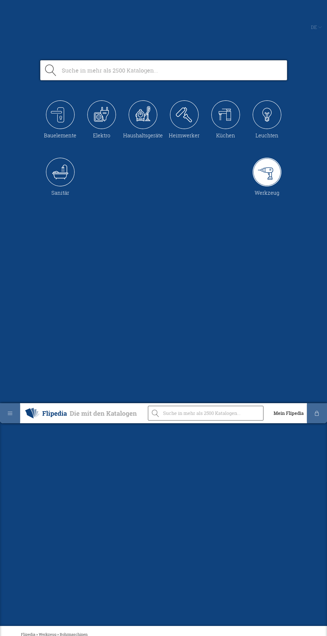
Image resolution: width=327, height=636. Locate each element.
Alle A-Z (29, 259)
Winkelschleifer (37, 314)
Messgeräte (33, 286)
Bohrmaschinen (37, 273)
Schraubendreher (39, 300)
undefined (31, 446)
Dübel (26, 279)
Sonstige (29, 328)
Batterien (30, 266)
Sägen (27, 293)
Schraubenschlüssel (42, 307)
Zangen (28, 321)
